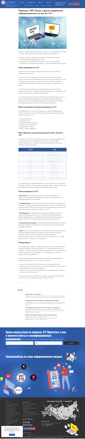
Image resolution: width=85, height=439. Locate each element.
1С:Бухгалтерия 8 (26, 410)
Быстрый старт (9, 418)
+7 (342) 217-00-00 (48, 424)
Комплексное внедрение (10, 410)
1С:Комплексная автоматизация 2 (29, 408)
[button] (73, 4)
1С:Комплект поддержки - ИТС (12, 412)
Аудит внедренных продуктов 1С (12, 404)
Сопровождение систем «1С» (11, 406)
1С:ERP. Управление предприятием (29, 404)
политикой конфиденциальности (39, 348)
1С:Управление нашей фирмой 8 (29, 412)
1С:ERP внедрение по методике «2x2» (13, 414)
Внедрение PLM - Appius (10, 416)
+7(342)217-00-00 (60, 3)
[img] (21, 378)
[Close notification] (22, 427)
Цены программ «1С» (27, 416)
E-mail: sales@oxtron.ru (45, 426)
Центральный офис (45, 421)
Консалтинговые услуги (10, 408)
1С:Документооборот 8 (27, 406)
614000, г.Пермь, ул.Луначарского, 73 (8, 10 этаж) (51, 423)
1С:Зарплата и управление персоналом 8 (31, 414)
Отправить (71, 343)
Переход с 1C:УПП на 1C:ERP (11, 420)
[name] (19, 343)
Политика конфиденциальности (29, 434)
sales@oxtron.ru (59, 5)
